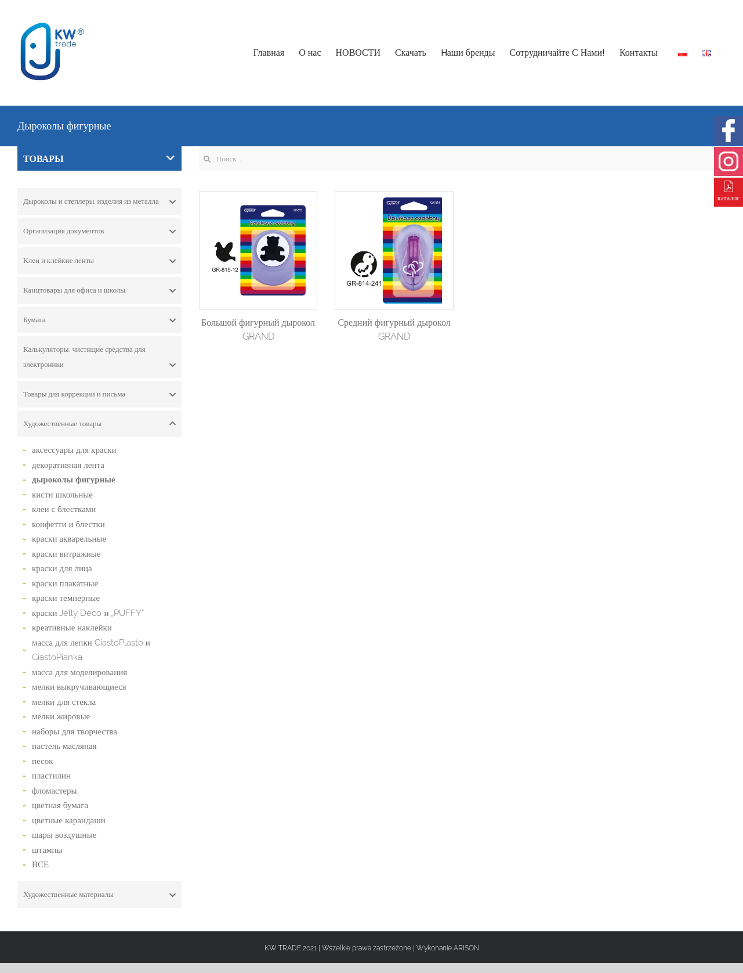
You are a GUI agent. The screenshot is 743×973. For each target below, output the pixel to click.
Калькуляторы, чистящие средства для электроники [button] (99, 358)
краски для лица (62, 568)
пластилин (51, 775)
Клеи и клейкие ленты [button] (99, 260)
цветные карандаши (69, 820)
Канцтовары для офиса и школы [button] (99, 290)
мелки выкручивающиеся (79, 687)
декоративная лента (68, 465)
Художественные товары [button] (99, 423)
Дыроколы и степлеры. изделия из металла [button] (99, 201)
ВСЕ (40, 864)
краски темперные (66, 598)
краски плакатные (65, 583)
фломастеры (54, 790)
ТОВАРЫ (99, 158)
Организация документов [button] (99, 231)
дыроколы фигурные (73, 479)
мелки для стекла (64, 702)
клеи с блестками (64, 509)
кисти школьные (62, 494)
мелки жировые (61, 716)
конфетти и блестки (68, 524)
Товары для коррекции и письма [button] (99, 394)
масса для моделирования (79, 672)
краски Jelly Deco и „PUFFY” (88, 613)
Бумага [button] (99, 319)
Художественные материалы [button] (99, 894)
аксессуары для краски (74, 450)
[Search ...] (462, 158)
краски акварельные (69, 539)
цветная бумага (60, 805)
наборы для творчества (74, 731)
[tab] (99, 201)
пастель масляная (64, 746)
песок (42, 761)
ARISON (466, 948)
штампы (47, 850)
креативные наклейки (72, 627)
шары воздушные (64, 835)
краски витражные (66, 554)
